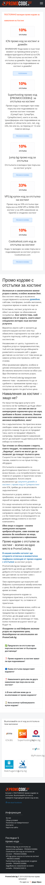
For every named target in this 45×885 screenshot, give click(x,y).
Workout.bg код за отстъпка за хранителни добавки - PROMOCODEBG (21, 848)
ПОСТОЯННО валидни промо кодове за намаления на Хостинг (21, 17)
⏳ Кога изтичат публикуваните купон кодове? (20, 704)
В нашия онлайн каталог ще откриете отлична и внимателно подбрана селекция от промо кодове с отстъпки (22, 557)
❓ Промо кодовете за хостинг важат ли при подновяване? (22, 660)
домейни (35, 299)
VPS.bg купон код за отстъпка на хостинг (22, 198)
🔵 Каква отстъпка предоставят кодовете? (20, 670)
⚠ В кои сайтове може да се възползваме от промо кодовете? (20, 694)
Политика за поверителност (17, 823)
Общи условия (12, 820)
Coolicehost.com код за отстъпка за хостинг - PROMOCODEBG (20, 852)
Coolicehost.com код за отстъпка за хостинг (22, 243)
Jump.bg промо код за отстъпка (22, 159)
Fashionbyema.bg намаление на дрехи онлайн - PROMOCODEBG (21, 862)
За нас (8, 818)
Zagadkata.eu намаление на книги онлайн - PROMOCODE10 (20, 867)
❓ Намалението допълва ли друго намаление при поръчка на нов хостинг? (21, 682)
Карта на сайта (12, 827)
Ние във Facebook (13, 802)
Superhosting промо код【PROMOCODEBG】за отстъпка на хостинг (22, 98)
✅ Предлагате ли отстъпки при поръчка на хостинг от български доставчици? (20, 648)
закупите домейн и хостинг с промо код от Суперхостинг (20, 483)
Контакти (9, 825)
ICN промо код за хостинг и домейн (22, 42)
